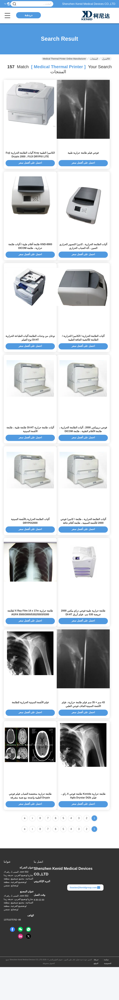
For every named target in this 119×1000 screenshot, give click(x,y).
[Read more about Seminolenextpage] (32, 862)
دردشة (28, 15)
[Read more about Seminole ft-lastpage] (24, 862)
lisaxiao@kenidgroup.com (85, 920)
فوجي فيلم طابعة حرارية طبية (83, 157)
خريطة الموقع (96, 994)
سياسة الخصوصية (107, 994)
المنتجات (94, 58)
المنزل (106, 58)
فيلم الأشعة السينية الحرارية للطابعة (30, 731)
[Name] (14, 4)
